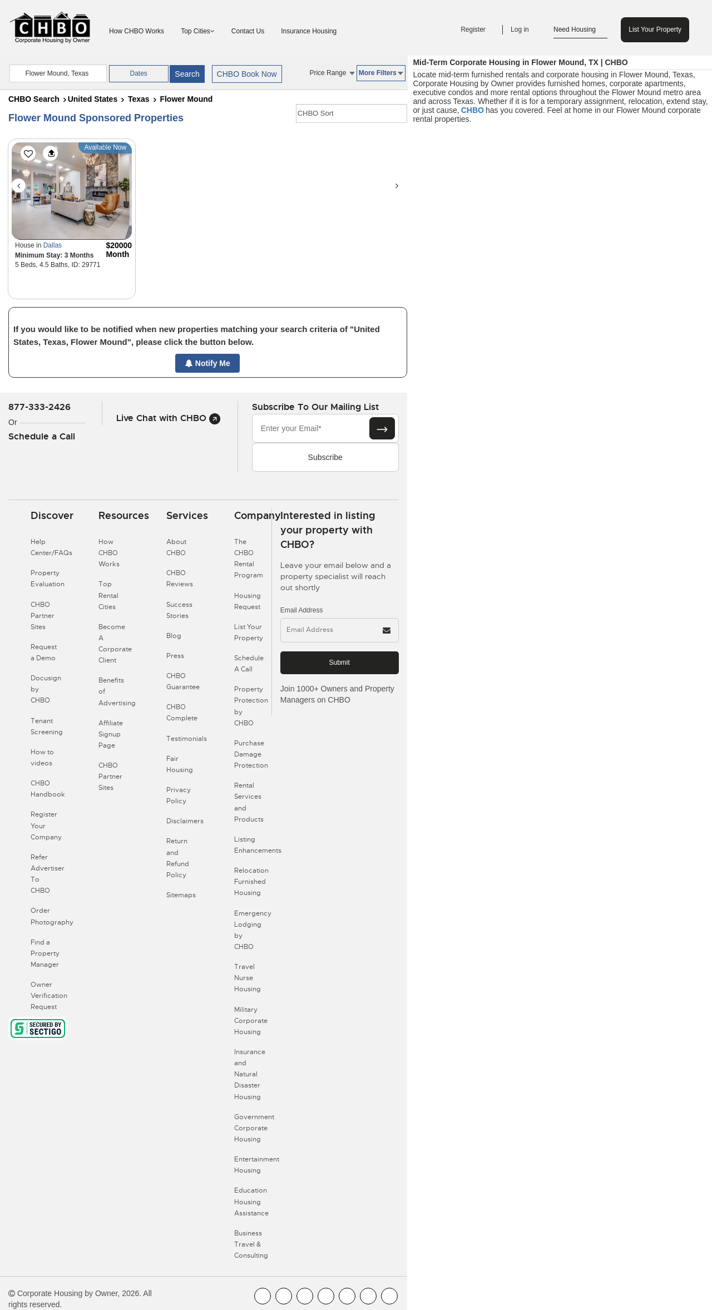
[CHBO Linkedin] (347, 1296)
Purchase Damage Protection (251, 754)
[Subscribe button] (382, 428)
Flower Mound (186, 99)
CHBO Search (34, 99)
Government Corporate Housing (254, 1128)
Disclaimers (185, 821)
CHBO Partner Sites (43, 615)
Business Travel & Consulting (251, 1244)
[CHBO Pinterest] (368, 1296)
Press (175, 655)
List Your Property (655, 29)
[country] (57, 73)
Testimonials (186, 738)
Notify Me (207, 363)
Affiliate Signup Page (110, 734)
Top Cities (198, 31)
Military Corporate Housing (251, 1020)
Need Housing (580, 30)
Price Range (331, 73)
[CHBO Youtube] (283, 1296)
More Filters (381, 73)
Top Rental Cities (108, 595)
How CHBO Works (136, 31)
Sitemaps (181, 895)
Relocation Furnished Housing (251, 881)
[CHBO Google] (389, 1296)
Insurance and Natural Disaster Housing (249, 1074)
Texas (139, 99)
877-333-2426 (39, 407)
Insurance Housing (309, 31)
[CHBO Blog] (304, 1296)
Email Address (301, 610)
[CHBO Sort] (351, 113)
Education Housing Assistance (251, 1201)
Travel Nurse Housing (247, 977)
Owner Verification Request (49, 995)
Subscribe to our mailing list (315, 407)
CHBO (472, 110)
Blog (173, 635)
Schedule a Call (41, 436)
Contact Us (247, 31)
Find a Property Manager (45, 953)
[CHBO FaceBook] (262, 1296)
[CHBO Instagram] (326, 1296)
